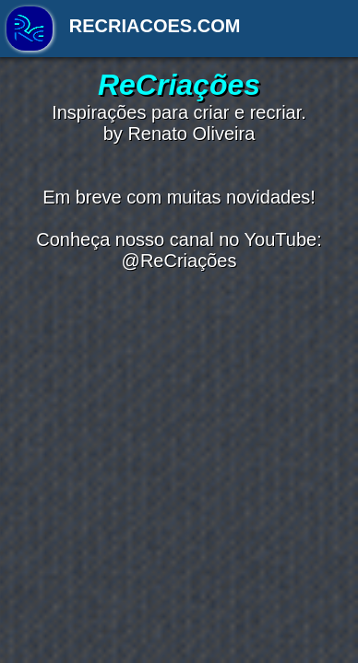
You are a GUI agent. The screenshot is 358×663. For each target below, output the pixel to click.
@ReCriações (179, 260)
